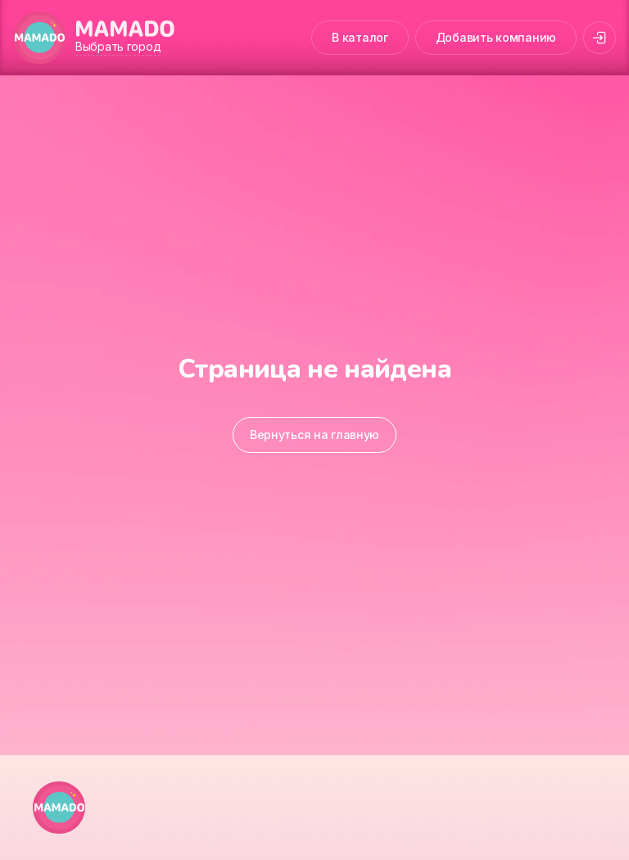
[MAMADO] (39, 37)
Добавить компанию (496, 37)
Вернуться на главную (314, 434)
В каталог (359, 37)
